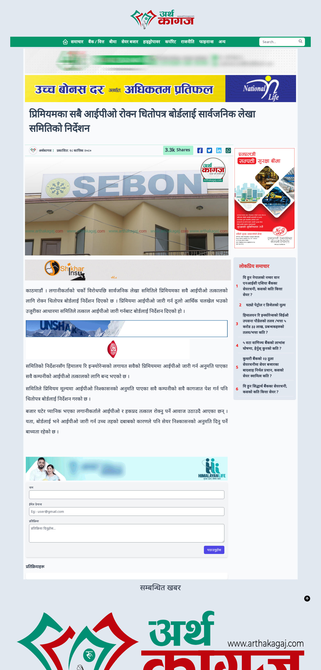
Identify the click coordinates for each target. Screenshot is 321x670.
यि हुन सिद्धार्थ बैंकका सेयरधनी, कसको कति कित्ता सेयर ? (265, 389)
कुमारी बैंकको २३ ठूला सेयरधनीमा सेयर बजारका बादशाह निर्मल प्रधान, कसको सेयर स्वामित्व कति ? (263, 367)
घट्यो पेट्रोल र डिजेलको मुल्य (266, 304)
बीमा (112, 41)
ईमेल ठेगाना (35, 504)
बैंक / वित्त (96, 41)
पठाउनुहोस (214, 550)
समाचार (77, 41)
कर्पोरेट (170, 41)
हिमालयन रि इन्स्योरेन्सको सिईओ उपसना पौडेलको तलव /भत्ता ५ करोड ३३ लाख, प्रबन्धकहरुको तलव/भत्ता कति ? (265, 324)
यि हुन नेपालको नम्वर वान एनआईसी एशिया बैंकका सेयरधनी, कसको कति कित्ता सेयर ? (262, 286)
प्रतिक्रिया (34, 521)
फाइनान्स (206, 41)
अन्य (221, 41)
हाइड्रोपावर (151, 41)
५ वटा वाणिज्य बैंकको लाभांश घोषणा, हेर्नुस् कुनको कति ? (264, 345)
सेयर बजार (129, 41)
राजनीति (187, 41)
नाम (31, 487)
